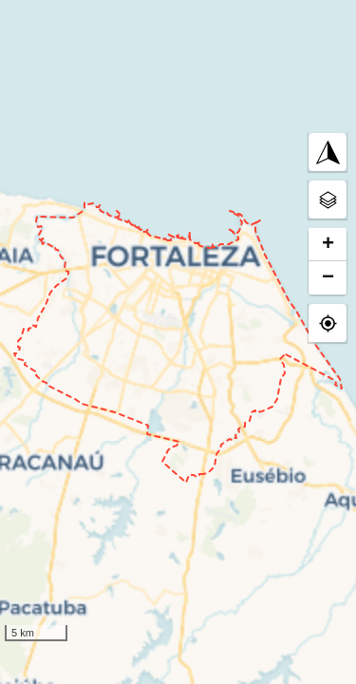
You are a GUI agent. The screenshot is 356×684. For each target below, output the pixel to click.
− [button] (328, 277)
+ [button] (328, 244)
